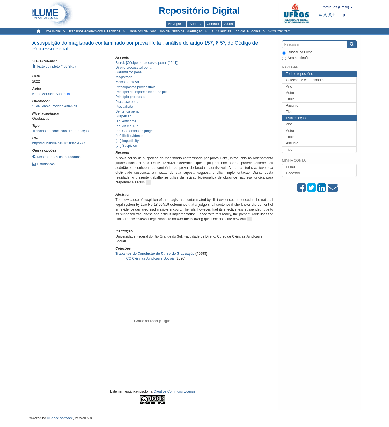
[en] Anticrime (125, 121)
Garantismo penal (128, 72)
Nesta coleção (295, 58)
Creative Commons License (174, 391)
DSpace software (60, 418)
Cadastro (293, 173)
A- (321, 15)
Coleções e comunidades (305, 80)
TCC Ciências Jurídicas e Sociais (235, 31)
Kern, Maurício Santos (49, 94)
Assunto (292, 105)
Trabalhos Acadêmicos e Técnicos (94, 31)
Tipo (289, 112)
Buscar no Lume (297, 52)
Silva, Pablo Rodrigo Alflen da (55, 106)
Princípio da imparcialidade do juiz (141, 92)
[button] (176, 24)
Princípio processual (130, 97)
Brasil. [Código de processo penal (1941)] (146, 63)
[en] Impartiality (127, 141)
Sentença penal (127, 111)
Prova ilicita (124, 107)
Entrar (291, 167)
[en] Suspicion (126, 146)
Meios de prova (127, 82)
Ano (289, 87)
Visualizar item (279, 31)
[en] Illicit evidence (129, 136)
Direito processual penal (133, 68)
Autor (290, 93)
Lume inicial (52, 31)
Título (290, 99)
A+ (331, 15)
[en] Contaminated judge (134, 131)
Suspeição (123, 116)
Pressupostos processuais (135, 87)
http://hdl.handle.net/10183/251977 (58, 143)
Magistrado (123, 77)
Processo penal (127, 102)
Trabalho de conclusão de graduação (60, 131)
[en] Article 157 (126, 126)
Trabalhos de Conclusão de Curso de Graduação (165, 31)
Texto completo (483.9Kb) (54, 66)
